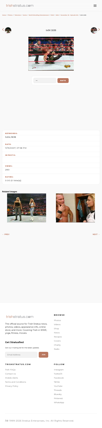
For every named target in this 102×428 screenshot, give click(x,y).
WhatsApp (59, 402)
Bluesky (58, 394)
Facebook (59, 378)
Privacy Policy (11, 386)
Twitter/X (58, 374)
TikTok (57, 382)
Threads (58, 390)
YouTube (58, 386)
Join (43, 355)
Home (4, 15)
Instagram (59, 370)
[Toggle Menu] (95, 5)
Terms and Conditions (15, 382)
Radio (56, 349)
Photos (10, 15)
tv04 (7, 137)
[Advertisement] (51, 106)
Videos (57, 324)
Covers (57, 341)
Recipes (58, 337)
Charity (57, 345)
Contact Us (10, 374)
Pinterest (58, 398)
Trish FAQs (10, 370)
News (57, 332)
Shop (56, 328)
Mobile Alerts (11, 378)
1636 (13, 137)
